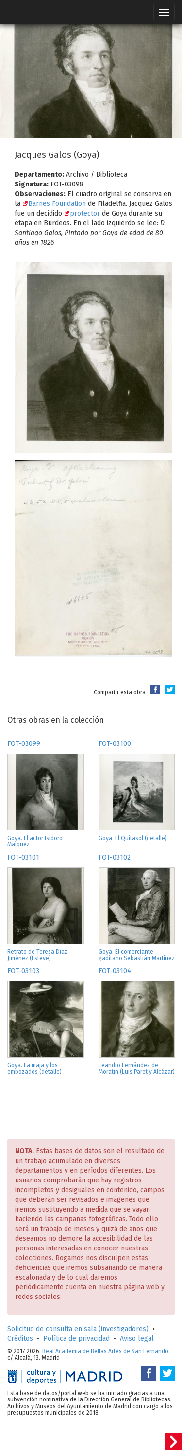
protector (82, 213)
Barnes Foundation (54, 204)
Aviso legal (137, 1338)
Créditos (20, 1338)
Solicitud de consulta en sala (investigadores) (78, 1329)
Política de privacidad (76, 1338)
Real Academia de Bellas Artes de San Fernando (105, 1351)
